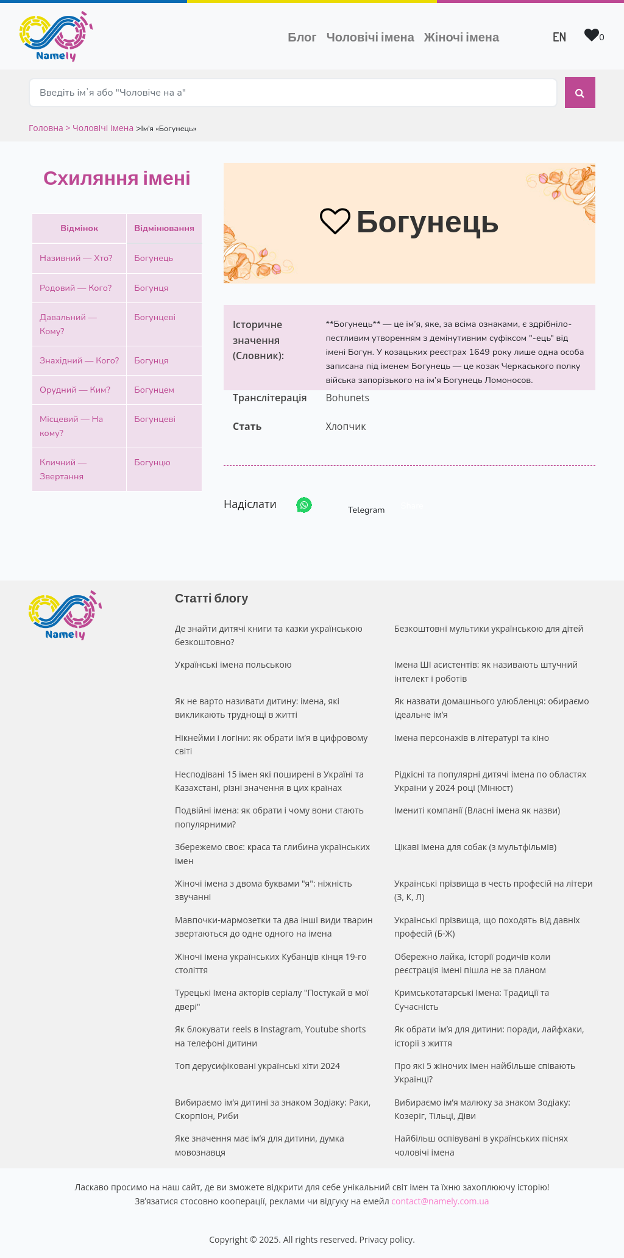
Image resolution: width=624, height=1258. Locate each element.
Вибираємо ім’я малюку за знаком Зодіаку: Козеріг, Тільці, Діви (482, 1107)
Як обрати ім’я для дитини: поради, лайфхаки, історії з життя (489, 1034)
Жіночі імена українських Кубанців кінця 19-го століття (271, 961)
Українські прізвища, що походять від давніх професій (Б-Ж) (487, 925)
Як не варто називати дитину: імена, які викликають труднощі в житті (257, 706)
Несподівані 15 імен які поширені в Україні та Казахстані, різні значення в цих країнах (269, 779)
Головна (47, 126)
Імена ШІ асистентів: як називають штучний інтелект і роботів (486, 669)
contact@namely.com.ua (440, 1200)
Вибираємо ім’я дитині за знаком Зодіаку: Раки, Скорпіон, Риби (272, 1107)
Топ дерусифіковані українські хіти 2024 (257, 1064)
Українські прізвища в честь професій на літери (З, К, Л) (493, 888)
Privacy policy (386, 1238)
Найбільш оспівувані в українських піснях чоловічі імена (481, 1143)
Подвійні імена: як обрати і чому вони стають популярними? (269, 815)
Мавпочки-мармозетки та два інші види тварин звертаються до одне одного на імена (274, 925)
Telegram (355, 504)
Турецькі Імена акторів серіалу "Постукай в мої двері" (272, 997)
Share (412, 504)
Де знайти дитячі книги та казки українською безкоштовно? (269, 633)
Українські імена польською (233, 663)
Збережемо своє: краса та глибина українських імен (272, 852)
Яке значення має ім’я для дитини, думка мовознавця (259, 1143)
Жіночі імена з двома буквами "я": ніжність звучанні (263, 888)
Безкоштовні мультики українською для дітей (488, 627)
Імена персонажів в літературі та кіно (471, 736)
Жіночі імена (461, 37)
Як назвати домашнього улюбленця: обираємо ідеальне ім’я (491, 706)
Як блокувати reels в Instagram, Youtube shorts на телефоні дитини (270, 1034)
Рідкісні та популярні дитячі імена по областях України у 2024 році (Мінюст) (490, 779)
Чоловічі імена (373, 35)
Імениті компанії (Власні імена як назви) (477, 809)
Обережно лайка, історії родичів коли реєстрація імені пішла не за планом (472, 961)
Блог (302, 37)
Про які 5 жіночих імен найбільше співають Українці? (484, 1071)
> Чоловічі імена (99, 126)
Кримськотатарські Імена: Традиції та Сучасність (471, 997)
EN (559, 37)
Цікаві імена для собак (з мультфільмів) (475, 845)
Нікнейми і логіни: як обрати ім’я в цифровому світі (271, 743)
